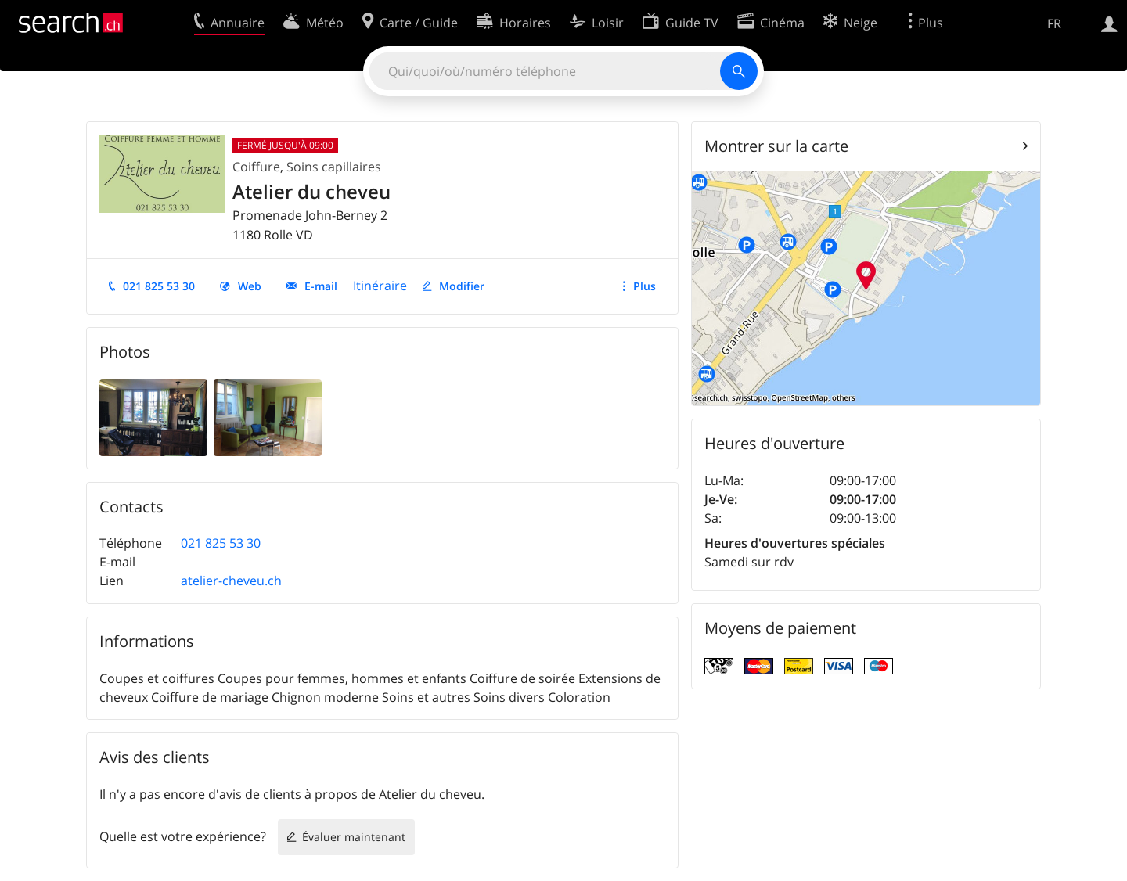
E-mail (320, 286)
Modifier (461, 286)
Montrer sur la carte (776, 145)
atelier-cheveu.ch (231, 580)
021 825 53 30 (159, 286)
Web (249, 286)
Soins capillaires (333, 166)
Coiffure (256, 166)
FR (1054, 23)
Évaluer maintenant (353, 836)
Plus (644, 286)
